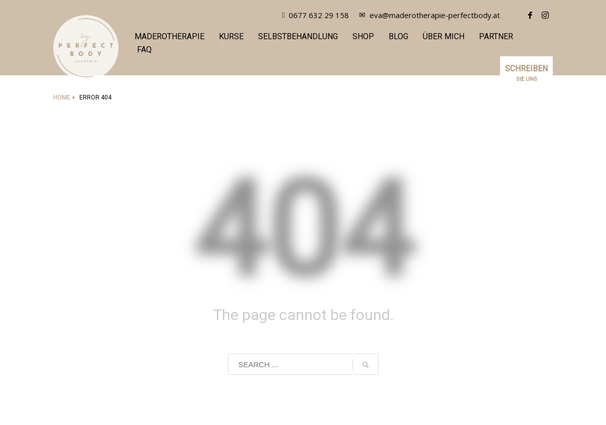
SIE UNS (526, 77)
